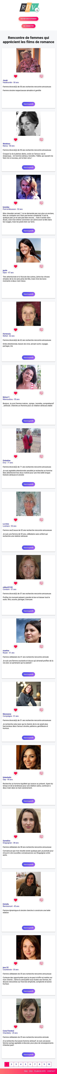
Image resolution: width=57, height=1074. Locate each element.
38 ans (16, 843)
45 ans (16, 906)
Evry (4, 463)
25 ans (15, 1033)
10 (49, 1064)
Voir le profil (28, 104)
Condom (6, 589)
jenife (5, 270)
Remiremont (7, 906)
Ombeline (6, 461)
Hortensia (7, 334)
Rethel (5, 336)
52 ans (20, 209)
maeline (6, 651)
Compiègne (7, 716)
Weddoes (6, 144)
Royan (5, 653)
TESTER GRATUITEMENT (28, 19)
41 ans (11, 653)
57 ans (13, 589)
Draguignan (7, 843)
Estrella (6, 904)
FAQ (25, 1071)
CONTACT (51, 1071)
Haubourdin (7, 82)
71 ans (10, 463)
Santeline (6, 841)
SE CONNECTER (28, 26)
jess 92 (5, 967)
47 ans (11, 273)
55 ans (17, 399)
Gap (4, 779)
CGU (31, 1071)
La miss (6, 524)
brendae (6, 207)
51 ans (16, 716)
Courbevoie (7, 970)
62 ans (12, 336)
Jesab (5, 80)
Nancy (5, 146)
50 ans (16, 82)
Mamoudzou (8, 399)
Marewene (7, 714)
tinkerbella (7, 777)
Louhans (6, 526)
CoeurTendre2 (8, 1031)
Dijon (5, 273)
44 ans (10, 779)
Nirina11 (6, 397)
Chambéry (7, 1033)
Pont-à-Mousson (9, 209)
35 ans (16, 970)
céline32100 (8, 587)
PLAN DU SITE (40, 1071)
